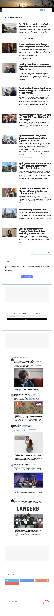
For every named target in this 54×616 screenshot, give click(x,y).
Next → (48, 253)
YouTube (12, 583)
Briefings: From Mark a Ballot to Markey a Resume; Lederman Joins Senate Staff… (34, 191)
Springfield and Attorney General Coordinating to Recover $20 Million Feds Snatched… (35, 166)
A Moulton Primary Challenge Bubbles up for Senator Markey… (34, 45)
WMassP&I (11, 601)
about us (10, 270)
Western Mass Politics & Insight (27, 4)
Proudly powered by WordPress (9, 606)
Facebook (27, 580)
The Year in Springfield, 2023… (33, 209)
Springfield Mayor (31, 243)
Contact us (26, 321)
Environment (30, 182)
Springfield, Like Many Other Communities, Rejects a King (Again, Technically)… (33, 138)
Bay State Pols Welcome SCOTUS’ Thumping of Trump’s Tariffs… (35, 25)
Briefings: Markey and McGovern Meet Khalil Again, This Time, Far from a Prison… (35, 90)
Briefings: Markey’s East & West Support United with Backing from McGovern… (35, 66)
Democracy (30, 157)
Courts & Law (30, 38)
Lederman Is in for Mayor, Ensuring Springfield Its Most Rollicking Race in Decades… (32, 231)
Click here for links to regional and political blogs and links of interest (17, 569)
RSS (42, 580)
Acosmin (23, 606)
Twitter (12, 580)
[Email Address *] (27, 316)
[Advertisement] (27, 294)
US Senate (30, 58)
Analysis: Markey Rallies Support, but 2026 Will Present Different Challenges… (35, 117)
